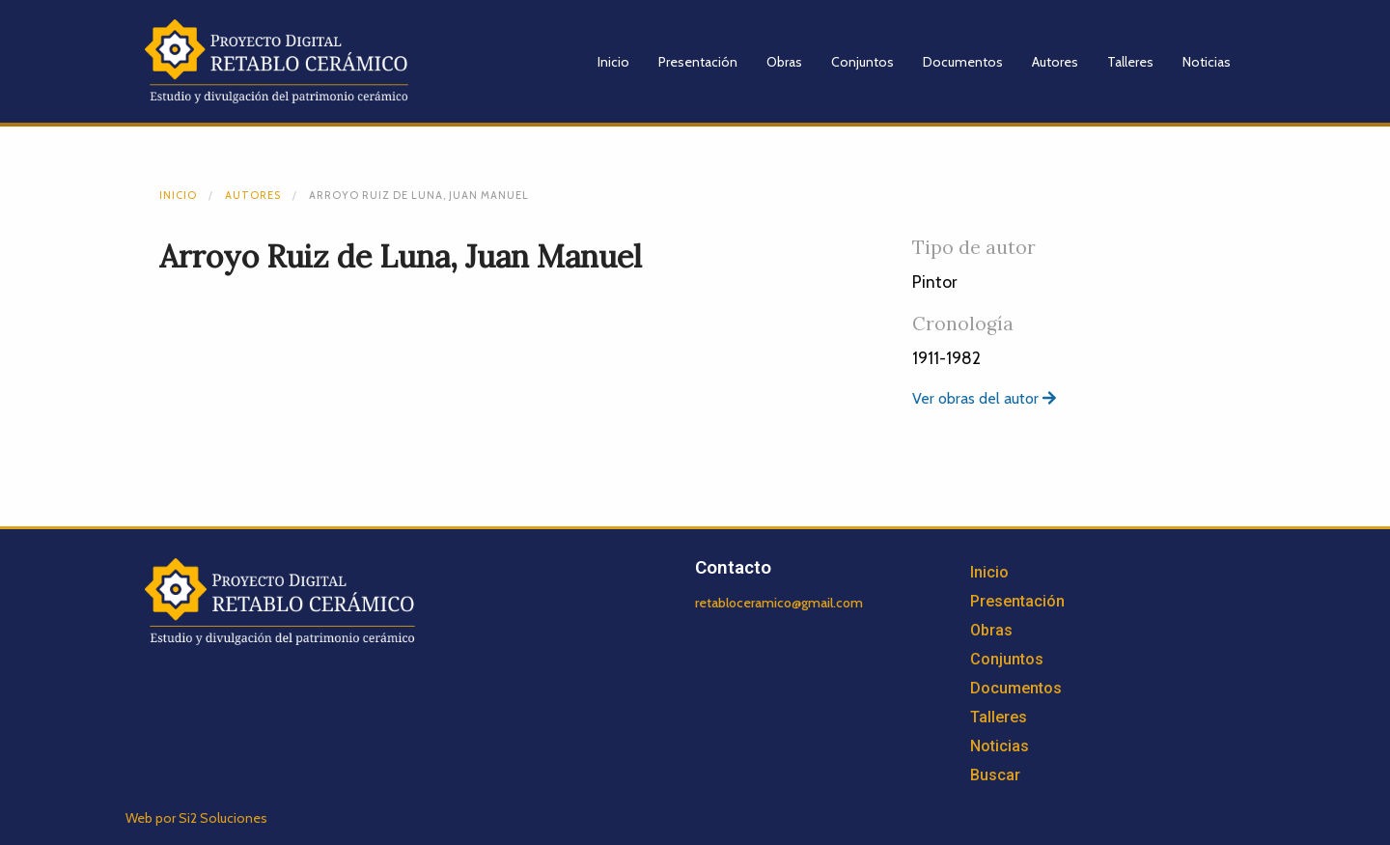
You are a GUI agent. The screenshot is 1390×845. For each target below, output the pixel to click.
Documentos (963, 61)
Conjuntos (862, 61)
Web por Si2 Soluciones (196, 818)
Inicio (613, 61)
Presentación (697, 61)
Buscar (995, 775)
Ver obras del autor (984, 398)
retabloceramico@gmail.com (779, 602)
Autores (1055, 61)
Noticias (1206, 61)
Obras (784, 61)
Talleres (1130, 61)
